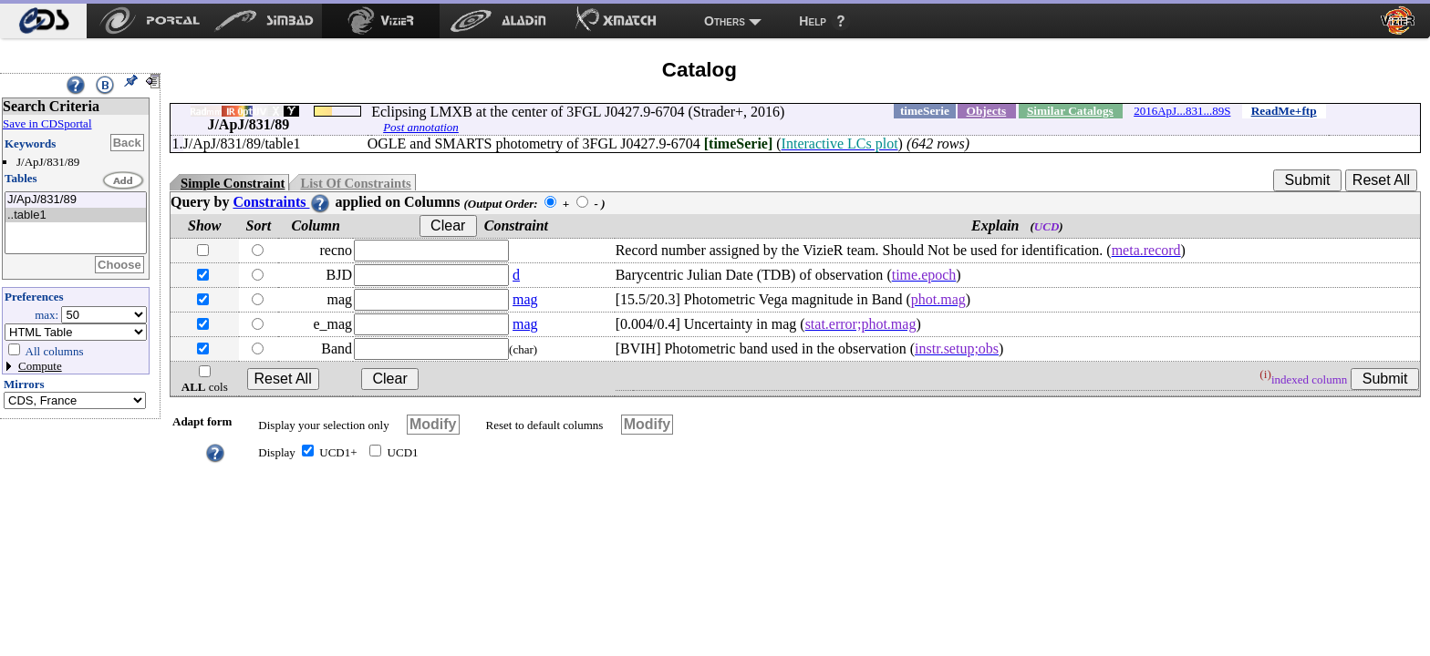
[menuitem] (43, 21)
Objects (987, 111)
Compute (40, 366)
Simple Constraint (233, 183)
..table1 (75, 215)
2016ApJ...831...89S (1182, 111)
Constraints (282, 202)
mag (525, 299)
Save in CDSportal (47, 123)
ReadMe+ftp (1284, 111)
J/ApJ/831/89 (75, 200)
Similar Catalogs (1070, 111)
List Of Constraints (355, 183)
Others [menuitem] (724, 21)
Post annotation (421, 127)
